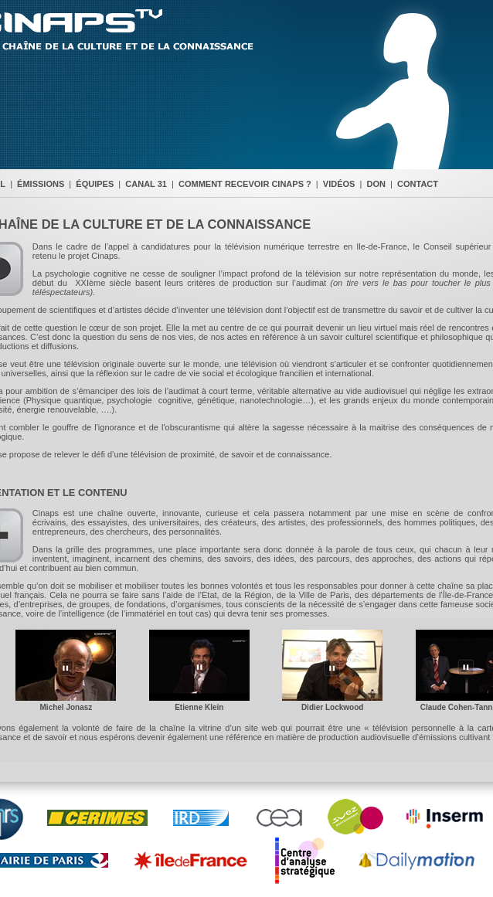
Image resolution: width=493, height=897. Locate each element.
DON (376, 184)
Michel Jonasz (66, 707)
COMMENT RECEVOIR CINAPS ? (244, 184)
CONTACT (417, 184)
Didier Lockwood (332, 707)
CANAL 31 (146, 184)
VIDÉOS (339, 184)
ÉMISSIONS (40, 184)
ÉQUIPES (95, 184)
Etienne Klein (199, 707)
